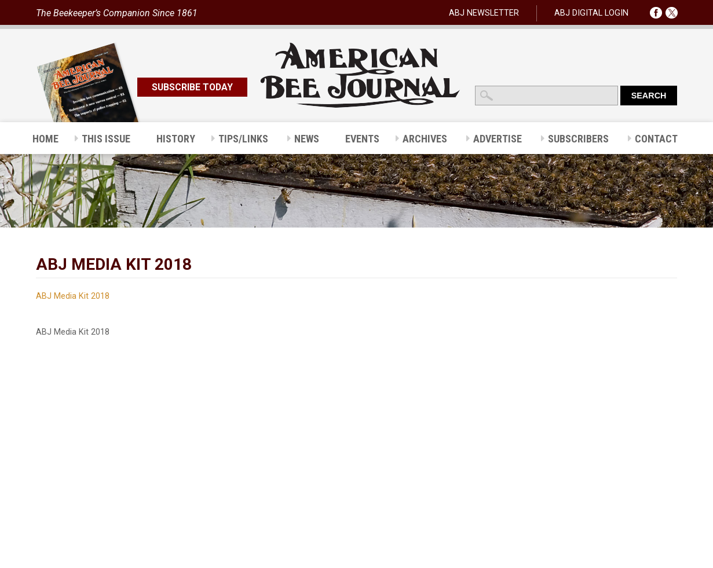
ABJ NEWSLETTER (484, 13)
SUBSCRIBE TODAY (192, 87)
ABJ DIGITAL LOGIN (591, 13)
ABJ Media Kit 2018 (72, 296)
